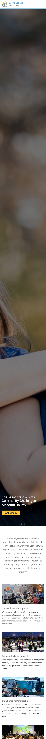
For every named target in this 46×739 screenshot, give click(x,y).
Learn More (11, 513)
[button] (21, 524)
